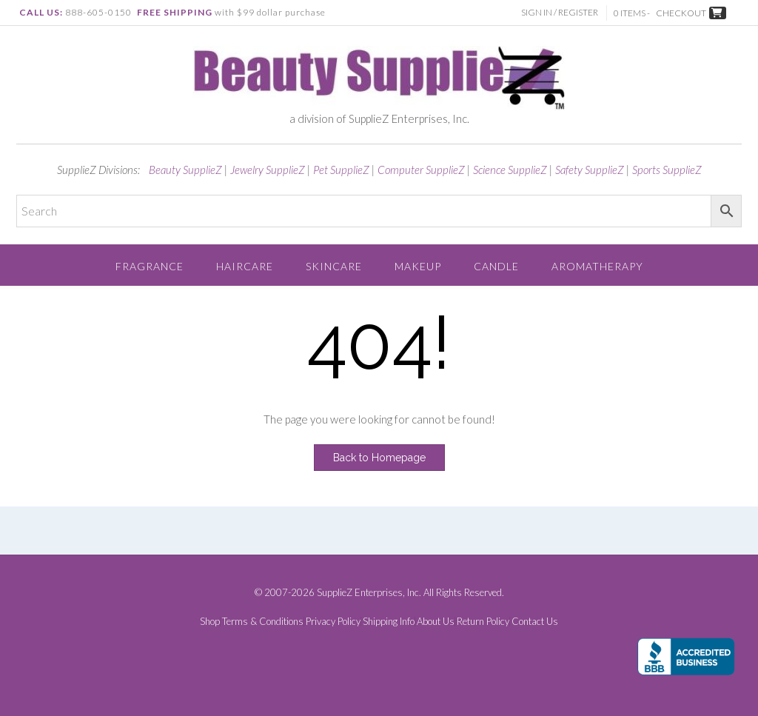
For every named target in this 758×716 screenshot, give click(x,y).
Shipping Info (389, 621)
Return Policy (483, 621)
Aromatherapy (597, 266)
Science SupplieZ (510, 169)
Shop (210, 621)
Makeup (418, 266)
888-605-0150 (98, 12)
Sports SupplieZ (667, 169)
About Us (436, 621)
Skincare (334, 266)
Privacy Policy (333, 621)
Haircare (244, 266)
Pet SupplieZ (341, 169)
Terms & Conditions (262, 621)
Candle (496, 266)
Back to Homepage (379, 458)
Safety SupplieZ (589, 169)
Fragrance (149, 266)
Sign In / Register (560, 12)
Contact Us (535, 621)
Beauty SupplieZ (185, 169)
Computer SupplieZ (421, 169)
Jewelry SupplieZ (267, 169)
